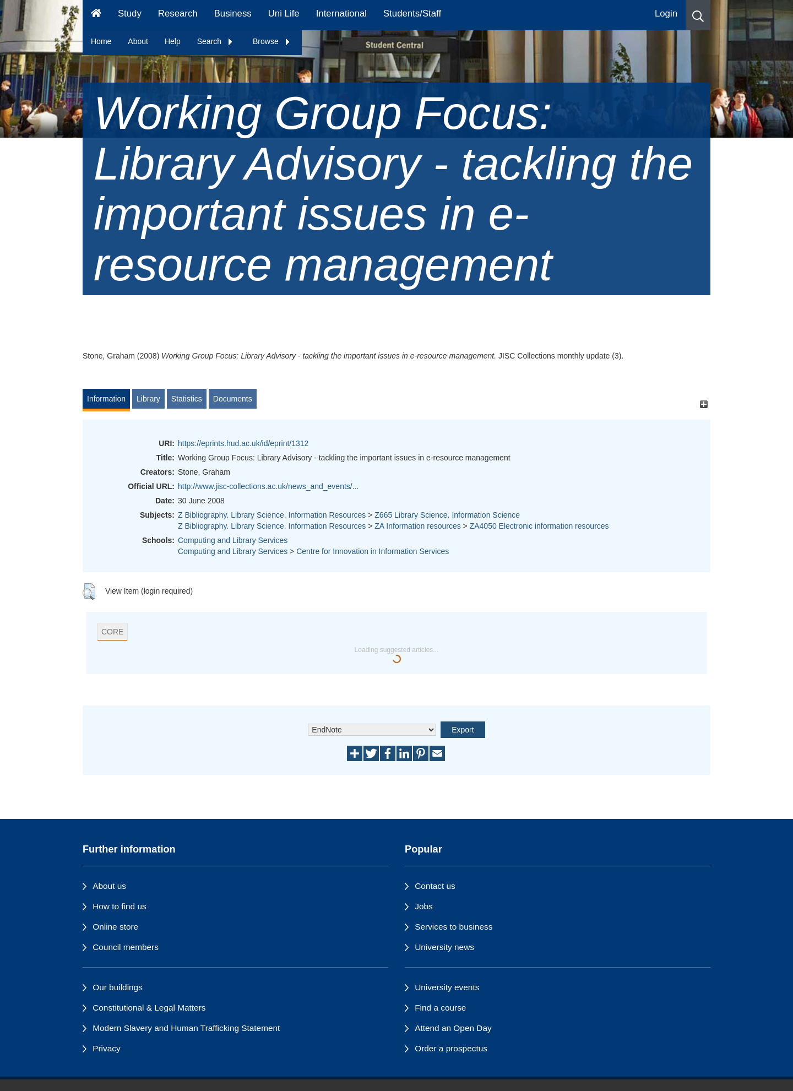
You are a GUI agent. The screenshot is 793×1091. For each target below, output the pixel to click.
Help (173, 41)
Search (215, 41)
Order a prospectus (451, 1048)
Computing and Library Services (232, 540)
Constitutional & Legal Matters (149, 1007)
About (138, 41)
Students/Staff (412, 13)
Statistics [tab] (186, 398)
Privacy (106, 1048)
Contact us (435, 886)
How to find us (119, 906)
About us (109, 886)
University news (444, 947)
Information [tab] (106, 398)
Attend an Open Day (453, 1028)
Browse (272, 41)
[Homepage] (96, 15)
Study (130, 13)
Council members (126, 947)
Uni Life (284, 13)
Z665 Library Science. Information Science (447, 515)
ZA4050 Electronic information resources (539, 526)
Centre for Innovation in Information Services (372, 551)
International (341, 13)
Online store (115, 926)
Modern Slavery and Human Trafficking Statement (186, 1028)
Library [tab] (148, 398)
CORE (112, 631)
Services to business (453, 926)
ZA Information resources (417, 526)
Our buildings (118, 987)
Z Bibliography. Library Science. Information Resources (272, 515)
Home (101, 41)
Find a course (440, 1007)
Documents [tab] (232, 398)
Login (666, 13)
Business (233, 13)
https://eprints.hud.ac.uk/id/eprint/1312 (243, 443)
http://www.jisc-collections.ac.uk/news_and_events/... (268, 486)
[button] (698, 15)
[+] (703, 404)
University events (447, 987)
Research (178, 13)
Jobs (424, 906)
